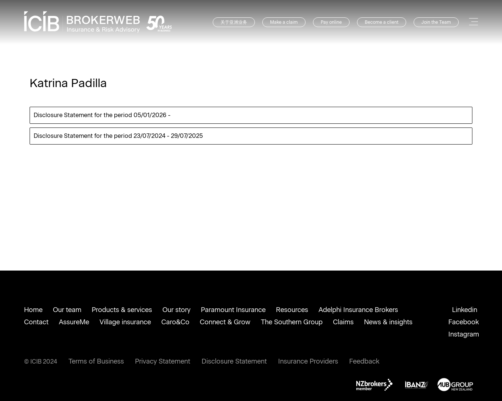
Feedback (364, 361)
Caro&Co (175, 322)
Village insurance (125, 322)
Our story (176, 310)
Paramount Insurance (233, 310)
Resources (292, 310)
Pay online (331, 22)
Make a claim (284, 22)
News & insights (388, 322)
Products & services (122, 310)
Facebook (463, 322)
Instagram (463, 334)
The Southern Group (292, 322)
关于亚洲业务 (233, 22)
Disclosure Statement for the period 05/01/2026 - (102, 115)
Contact (36, 322)
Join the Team (436, 22)
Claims (343, 322)
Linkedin (464, 310)
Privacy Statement (162, 361)
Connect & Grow (225, 322)
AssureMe (74, 322)
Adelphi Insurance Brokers (358, 310)
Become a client (381, 22)
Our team (67, 310)
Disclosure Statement (234, 361)
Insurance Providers (308, 361)
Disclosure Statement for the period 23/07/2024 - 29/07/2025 (118, 135)
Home (33, 310)
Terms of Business (96, 361)
